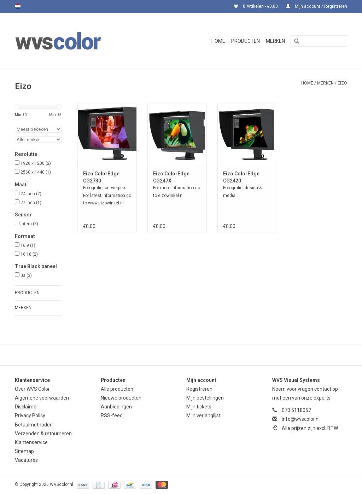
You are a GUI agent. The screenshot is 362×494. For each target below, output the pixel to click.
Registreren (199, 389)
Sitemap (24, 451)
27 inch (31, 202)
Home (218, 41)
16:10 (29, 254)
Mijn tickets (198, 406)
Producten (245, 41)
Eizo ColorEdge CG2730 (101, 177)
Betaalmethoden (34, 425)
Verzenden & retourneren (43, 433)
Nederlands (18, 6)
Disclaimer (26, 406)
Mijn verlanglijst (203, 415)
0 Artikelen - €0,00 (256, 6)
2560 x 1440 (36, 172)
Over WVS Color (32, 389)
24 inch (31, 193)
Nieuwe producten (121, 398)
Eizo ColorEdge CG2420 (241, 177)
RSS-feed (112, 415)
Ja (26, 275)
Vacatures (26, 460)
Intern (29, 223)
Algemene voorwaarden (42, 398)
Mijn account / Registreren (316, 6)
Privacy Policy (30, 415)
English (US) (27, 6)
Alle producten (117, 389)
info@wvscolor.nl (301, 419)
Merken (275, 41)
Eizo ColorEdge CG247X (171, 177)
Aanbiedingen (116, 406)
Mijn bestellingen (205, 398)
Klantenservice (31, 442)
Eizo (342, 83)
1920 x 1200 (36, 163)
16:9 (28, 245)
